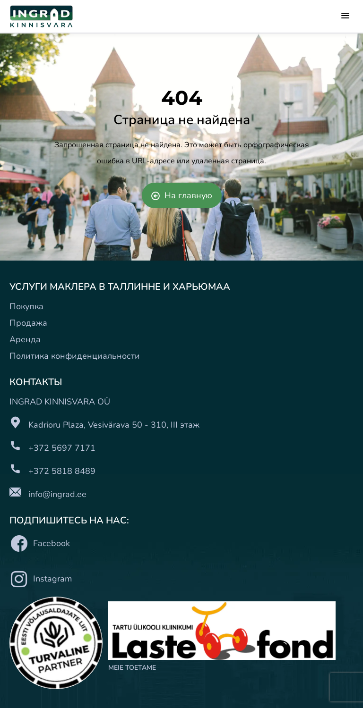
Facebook (39, 543)
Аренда (25, 339)
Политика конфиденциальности (74, 356)
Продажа (28, 323)
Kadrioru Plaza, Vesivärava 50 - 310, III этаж (113, 424)
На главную (181, 195)
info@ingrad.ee (57, 494)
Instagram (40, 579)
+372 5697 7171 (61, 448)
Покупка (26, 306)
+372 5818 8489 (61, 471)
